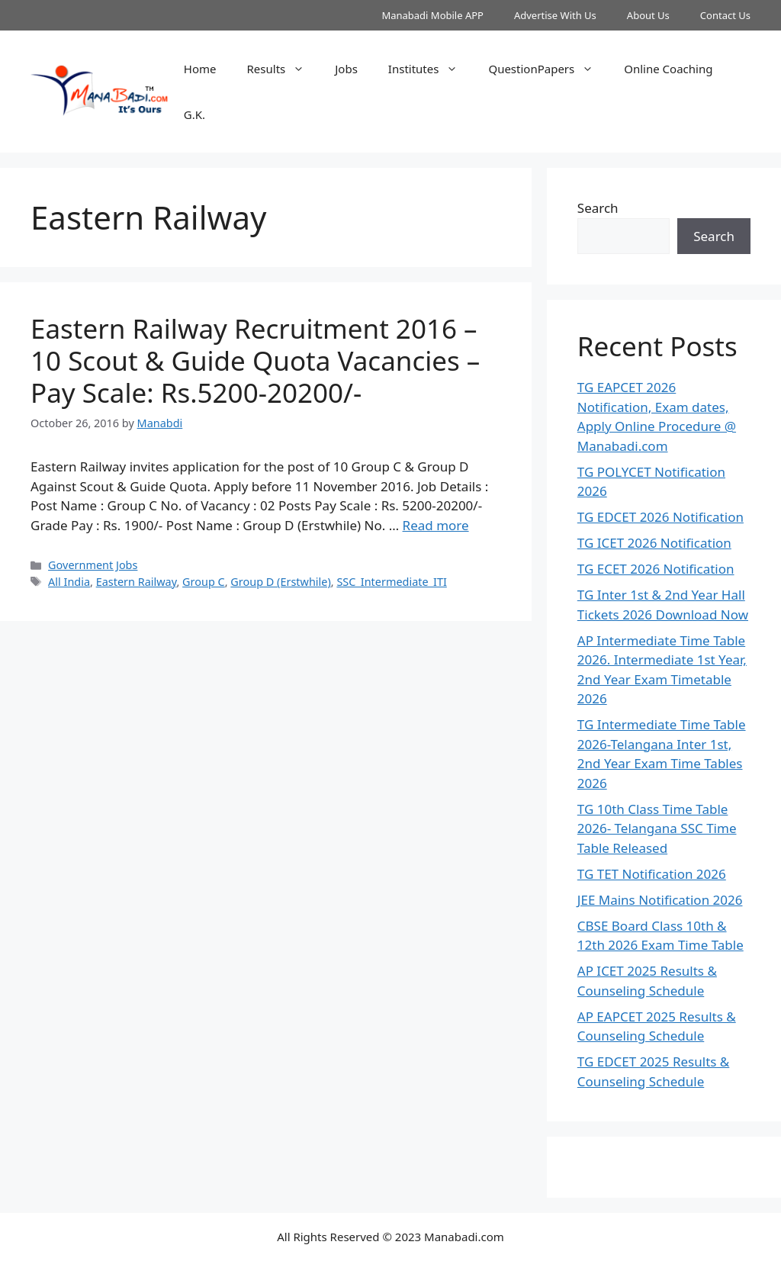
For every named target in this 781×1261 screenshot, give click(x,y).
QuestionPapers (548, 69)
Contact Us (725, 15)
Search (598, 208)
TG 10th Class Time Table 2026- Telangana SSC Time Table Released (657, 828)
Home (200, 68)
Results (283, 69)
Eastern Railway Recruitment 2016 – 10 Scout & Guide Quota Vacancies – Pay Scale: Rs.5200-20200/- (255, 360)
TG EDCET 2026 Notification (660, 517)
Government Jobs (92, 565)
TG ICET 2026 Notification (654, 543)
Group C (203, 581)
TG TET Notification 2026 (651, 874)
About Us (648, 15)
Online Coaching (668, 68)
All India (69, 581)
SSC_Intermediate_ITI (391, 581)
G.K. (194, 114)
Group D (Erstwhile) (280, 581)
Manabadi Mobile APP (432, 15)
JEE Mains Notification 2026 (660, 900)
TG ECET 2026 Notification (655, 568)
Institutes (431, 69)
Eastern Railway (136, 581)
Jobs (346, 68)
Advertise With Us (555, 15)
